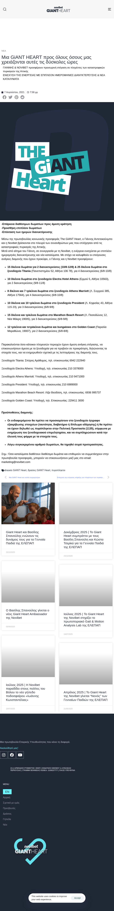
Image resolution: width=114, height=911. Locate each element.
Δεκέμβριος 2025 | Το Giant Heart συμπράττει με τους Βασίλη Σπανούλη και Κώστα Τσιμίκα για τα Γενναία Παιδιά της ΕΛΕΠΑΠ (84, 539)
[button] (4, 9)
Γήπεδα (7, 819)
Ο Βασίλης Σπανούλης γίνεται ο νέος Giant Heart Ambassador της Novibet (27, 614)
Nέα (5, 824)
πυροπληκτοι (58, 470)
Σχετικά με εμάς (11, 802)
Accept (77, 898)
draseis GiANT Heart (15, 470)
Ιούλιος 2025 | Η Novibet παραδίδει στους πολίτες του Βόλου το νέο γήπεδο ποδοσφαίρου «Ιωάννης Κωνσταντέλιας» (25, 692)
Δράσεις (7, 813)
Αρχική (6, 797)
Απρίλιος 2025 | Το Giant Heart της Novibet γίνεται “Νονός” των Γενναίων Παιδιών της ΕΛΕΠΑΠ (85, 696)
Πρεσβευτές (9, 808)
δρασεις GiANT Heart (39, 470)
